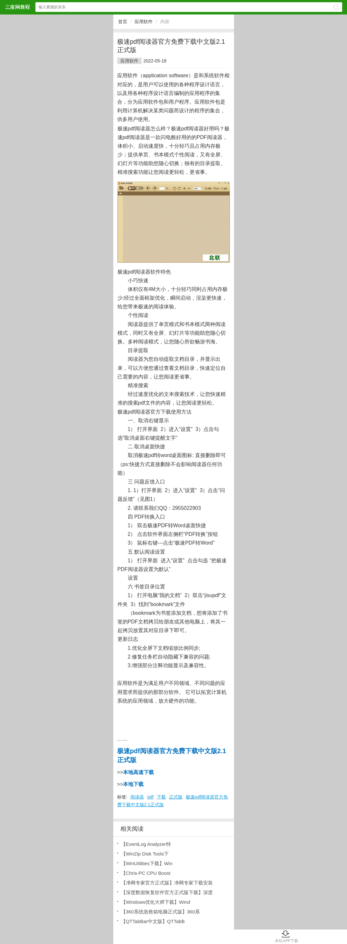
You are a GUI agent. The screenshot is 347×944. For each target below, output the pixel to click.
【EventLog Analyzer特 (146, 844)
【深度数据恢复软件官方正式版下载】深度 (167, 892)
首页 (122, 21)
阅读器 (137, 796)
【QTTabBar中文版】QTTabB (153, 921)
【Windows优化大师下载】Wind (155, 902)
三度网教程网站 (17, 7)
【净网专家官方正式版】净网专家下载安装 (167, 882)
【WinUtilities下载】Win (147, 863)
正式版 (176, 796)
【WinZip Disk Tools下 (145, 853)
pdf (150, 796)
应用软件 (144, 21)
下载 (161, 796)
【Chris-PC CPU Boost (146, 873)
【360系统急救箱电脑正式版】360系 (160, 911)
